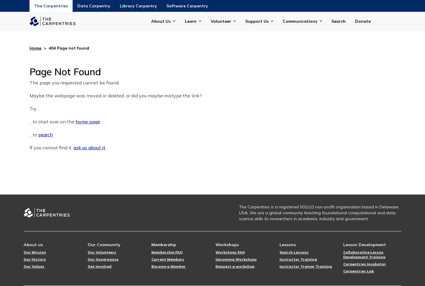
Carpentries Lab (358, 271)
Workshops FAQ (230, 252)
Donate (363, 21)
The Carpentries (51, 6)
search (45, 135)
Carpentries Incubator (364, 264)
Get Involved (100, 266)
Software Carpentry (187, 6)
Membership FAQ (167, 252)
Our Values (34, 266)
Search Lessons (294, 252)
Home (35, 48)
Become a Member (168, 266)
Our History (35, 259)
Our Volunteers (102, 252)
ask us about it (89, 148)
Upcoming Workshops (236, 259)
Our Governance (103, 259)
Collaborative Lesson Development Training (364, 254)
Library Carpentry (138, 6)
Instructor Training (298, 259)
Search (338, 21)
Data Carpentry (93, 6)
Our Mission (35, 252)
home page (88, 122)
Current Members (167, 259)
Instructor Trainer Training (305, 266)
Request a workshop (234, 266)
